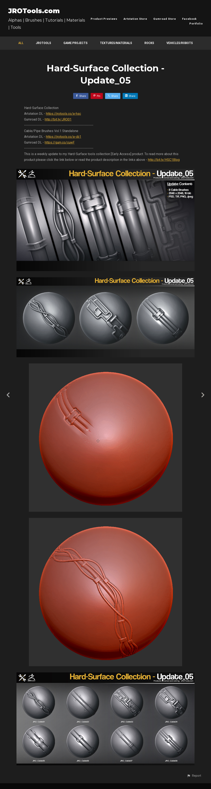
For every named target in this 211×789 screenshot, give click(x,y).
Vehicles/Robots (179, 43)
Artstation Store (135, 18)
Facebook (189, 18)
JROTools (43, 43)
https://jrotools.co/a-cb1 (63, 137)
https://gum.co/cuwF (60, 142)
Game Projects (75, 43)
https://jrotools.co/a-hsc (63, 114)
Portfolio (196, 23)
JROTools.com (34, 11)
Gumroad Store (164, 18)
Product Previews (104, 18)
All (20, 43)
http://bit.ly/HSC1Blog (164, 160)
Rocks (149, 43)
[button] (194, 776)
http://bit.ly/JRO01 (58, 119)
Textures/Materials (116, 43)
